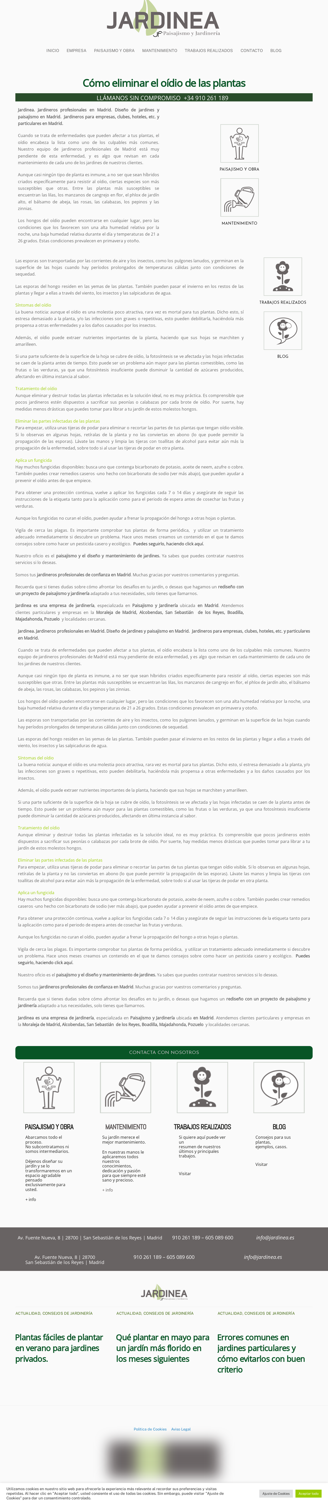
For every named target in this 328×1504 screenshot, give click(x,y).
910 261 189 (186, 1236)
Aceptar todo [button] (309, 1494)
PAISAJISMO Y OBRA (239, 168)
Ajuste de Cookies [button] (276, 1494)
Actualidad (27, 1312)
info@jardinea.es (275, 1236)
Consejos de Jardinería (68, 1312)
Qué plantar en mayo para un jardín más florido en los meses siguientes (162, 1347)
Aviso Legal (181, 1428)
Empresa (76, 46)
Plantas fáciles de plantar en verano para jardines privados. (59, 1347)
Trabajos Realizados (209, 46)
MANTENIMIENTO (239, 222)
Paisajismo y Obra (114, 46)
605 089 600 (219, 1236)
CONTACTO (252, 46)
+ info (30, 1198)
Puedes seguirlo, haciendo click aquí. (168, 542)
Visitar (185, 1172)
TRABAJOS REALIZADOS (282, 301)
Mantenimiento (159, 46)
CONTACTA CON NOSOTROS (164, 1051)
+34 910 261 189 (206, 96)
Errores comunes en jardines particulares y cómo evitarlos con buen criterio (261, 1352)
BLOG (276, 46)
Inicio (52, 46)
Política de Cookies (150, 1428)
